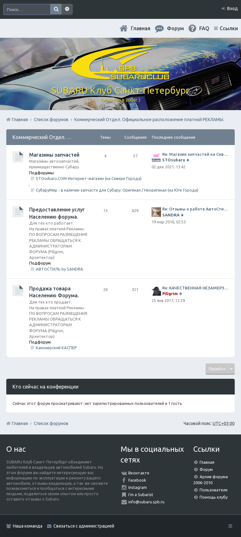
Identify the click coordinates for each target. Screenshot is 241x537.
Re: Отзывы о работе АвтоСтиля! (195, 209)
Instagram (137, 487)
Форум (206, 469)
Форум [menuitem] (175, 28)
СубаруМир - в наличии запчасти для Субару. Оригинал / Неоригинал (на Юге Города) (117, 190)
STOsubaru (173, 160)
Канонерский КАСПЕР (56, 347)
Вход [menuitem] (232, 8)
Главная (140, 28)
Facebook (137, 480)
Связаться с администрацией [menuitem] (83, 526)
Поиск (56, 9)
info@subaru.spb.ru (146, 502)
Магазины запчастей (54, 155)
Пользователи (214, 490)
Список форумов (51, 423)
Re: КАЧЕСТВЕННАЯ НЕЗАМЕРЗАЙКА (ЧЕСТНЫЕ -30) (195, 288)
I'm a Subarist (140, 494)
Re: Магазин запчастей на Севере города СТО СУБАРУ (195, 154)
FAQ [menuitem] (204, 28)
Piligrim (170, 293)
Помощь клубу (214, 497)
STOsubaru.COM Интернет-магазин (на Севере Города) (89, 178)
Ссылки (229, 28)
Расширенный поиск (67, 9)
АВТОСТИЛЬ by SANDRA (59, 269)
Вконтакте (138, 473)
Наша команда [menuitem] (27, 526)
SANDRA (170, 215)
